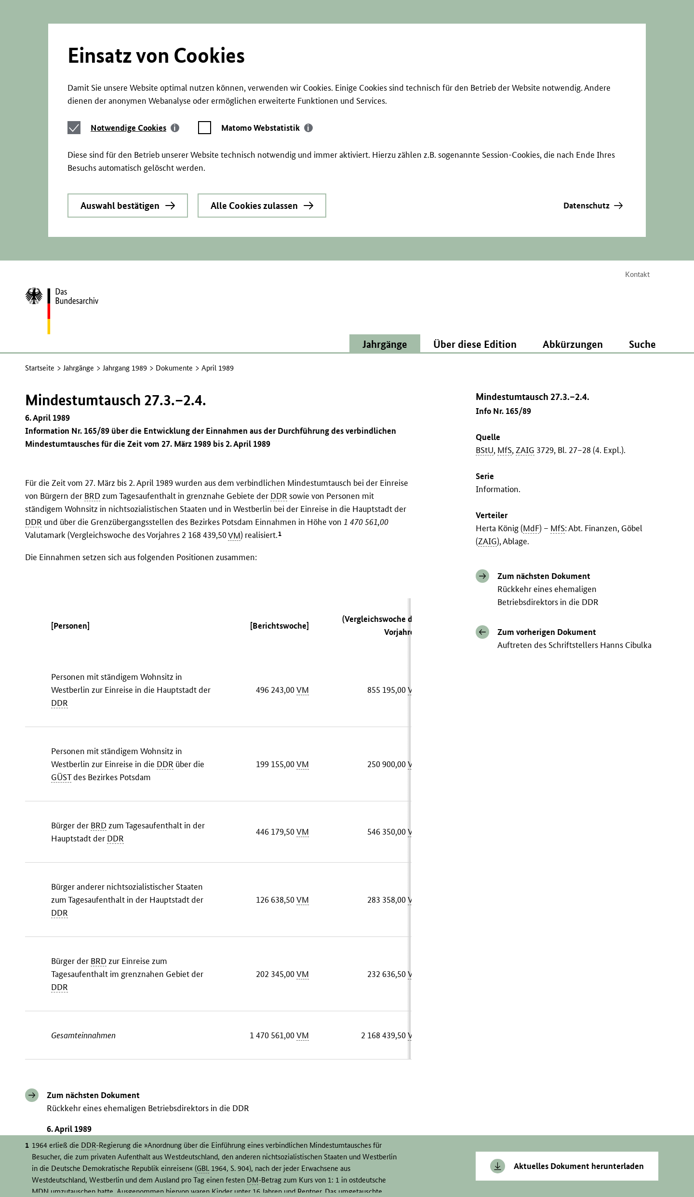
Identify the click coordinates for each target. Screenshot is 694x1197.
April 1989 (217, 253)
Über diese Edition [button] (475, 229)
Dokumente (174, 253)
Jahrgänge (78, 253)
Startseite (39, 253)
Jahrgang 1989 (125, 253)
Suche (642, 229)
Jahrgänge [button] (384, 229)
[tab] (135, 39)
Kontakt (637, 159)
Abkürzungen (573, 229)
